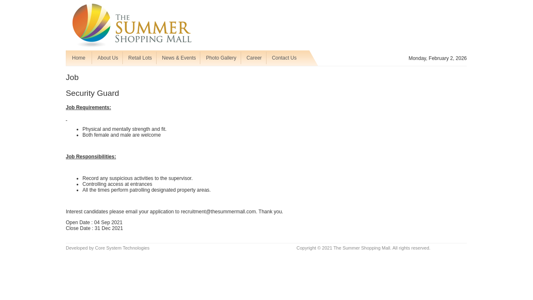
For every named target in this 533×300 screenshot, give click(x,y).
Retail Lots (140, 58)
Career (254, 58)
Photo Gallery (221, 58)
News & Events (179, 58)
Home (78, 58)
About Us (107, 58)
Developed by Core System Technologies (107, 247)
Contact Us (284, 58)
